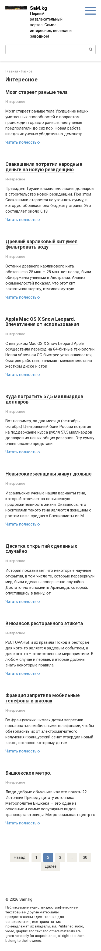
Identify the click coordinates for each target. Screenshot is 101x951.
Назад (20, 857)
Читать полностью (22, 142)
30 (85, 857)
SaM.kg (38, 8)
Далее (51, 866)
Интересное (15, 102)
